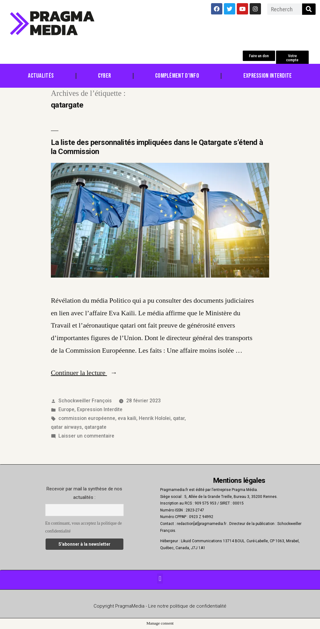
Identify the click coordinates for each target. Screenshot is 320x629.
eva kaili (127, 418)
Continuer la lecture (84, 372)
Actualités (41, 76)
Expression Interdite (267, 76)
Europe (66, 409)
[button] (259, 56)
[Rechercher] (309, 9)
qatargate (95, 427)
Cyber (104, 76)
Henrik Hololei (155, 418)
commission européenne (86, 418)
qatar (179, 418)
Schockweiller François (85, 401)
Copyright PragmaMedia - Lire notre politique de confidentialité (160, 606)
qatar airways (66, 427)
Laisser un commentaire (86, 436)
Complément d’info (177, 76)
